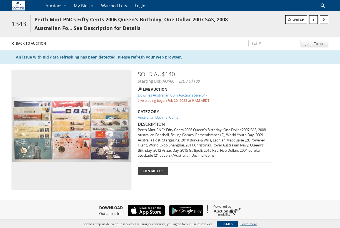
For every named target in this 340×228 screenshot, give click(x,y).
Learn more (249, 224)
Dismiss (227, 224)
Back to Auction (31, 43)
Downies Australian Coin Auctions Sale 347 (172, 95)
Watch (298, 19)
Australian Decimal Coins (158, 117)
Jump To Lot (314, 43)
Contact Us (153, 171)
